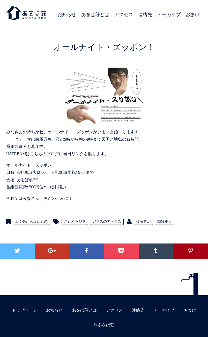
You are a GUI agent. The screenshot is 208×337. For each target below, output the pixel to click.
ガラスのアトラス (106, 222)
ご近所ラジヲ (75, 222)
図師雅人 (164, 222)
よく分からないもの (31, 222)
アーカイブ (169, 14)
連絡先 (145, 14)
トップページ (24, 310)
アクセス (123, 14)
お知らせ (66, 14)
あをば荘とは (95, 14)
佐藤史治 (143, 222)
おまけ (193, 14)
